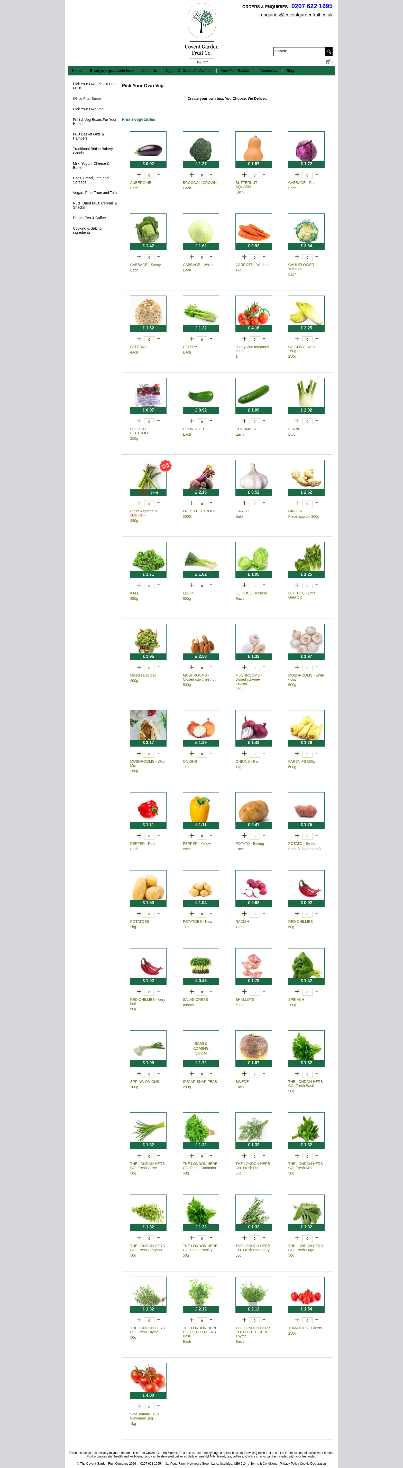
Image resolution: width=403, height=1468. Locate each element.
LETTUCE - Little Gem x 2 (302, 595)
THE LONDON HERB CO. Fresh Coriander (200, 1166)
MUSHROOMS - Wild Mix (147, 763)
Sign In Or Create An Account (189, 70)
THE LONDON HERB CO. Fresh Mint (305, 1166)
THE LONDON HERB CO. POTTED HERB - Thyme (253, 1332)
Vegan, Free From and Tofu (95, 193)
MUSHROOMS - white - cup (306, 677)
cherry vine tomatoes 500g (252, 349)
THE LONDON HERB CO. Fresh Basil (305, 1084)
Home (76, 70)
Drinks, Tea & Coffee (89, 218)
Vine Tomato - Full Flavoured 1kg (144, 1416)
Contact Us (269, 70)
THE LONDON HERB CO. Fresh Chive (147, 1166)
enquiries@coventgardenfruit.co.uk (297, 14)
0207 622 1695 (312, 6)
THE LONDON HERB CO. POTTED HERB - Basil (200, 1332)
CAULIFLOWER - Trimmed (302, 267)
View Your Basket (235, 70)
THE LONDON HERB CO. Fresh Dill (253, 1166)
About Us (149, 70)
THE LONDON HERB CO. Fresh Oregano (147, 1248)
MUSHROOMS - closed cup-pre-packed (249, 679)
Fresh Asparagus (144, 513)
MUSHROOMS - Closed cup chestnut (199, 677)
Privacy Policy (289, 1463)
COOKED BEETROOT (140, 431)
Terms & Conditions (264, 1463)
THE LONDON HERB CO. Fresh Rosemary (253, 1248)
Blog (290, 70)
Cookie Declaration (313, 1463)
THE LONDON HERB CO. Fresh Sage (305, 1248)
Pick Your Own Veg (88, 109)
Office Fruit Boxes (87, 98)
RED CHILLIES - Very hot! (147, 1001)
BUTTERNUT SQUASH (247, 185)
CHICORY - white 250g (302, 349)
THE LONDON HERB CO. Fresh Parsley (200, 1248)
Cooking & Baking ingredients (87, 230)
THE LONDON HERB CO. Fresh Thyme (147, 1330)
